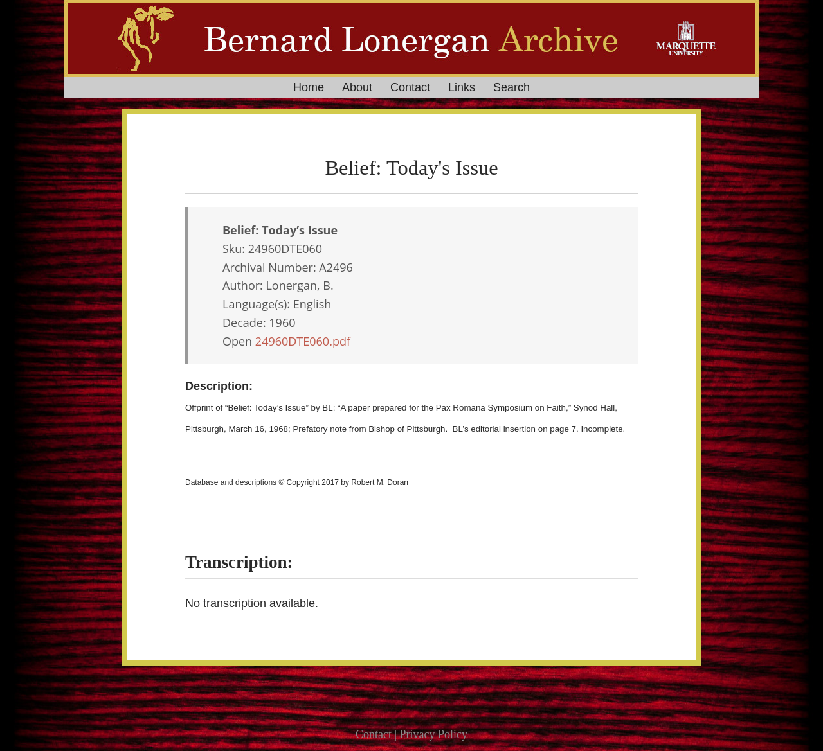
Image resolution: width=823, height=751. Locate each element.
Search (511, 87)
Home (308, 87)
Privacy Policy (434, 734)
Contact (410, 87)
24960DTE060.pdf (302, 341)
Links (461, 87)
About (357, 87)
